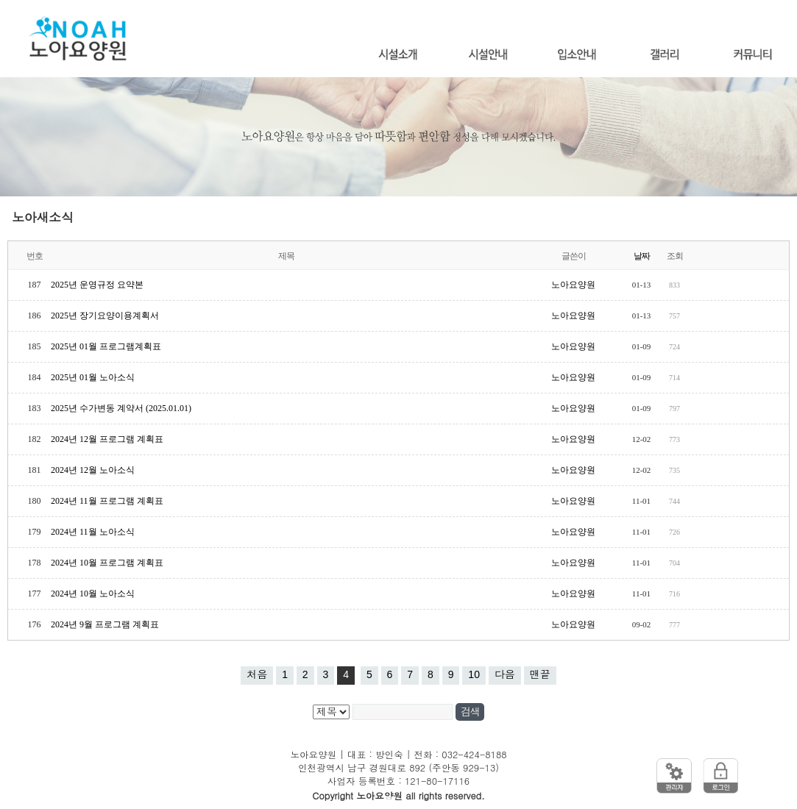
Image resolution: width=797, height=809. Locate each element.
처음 (257, 674)
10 (474, 674)
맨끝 (540, 674)
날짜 (642, 256)
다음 (505, 674)
